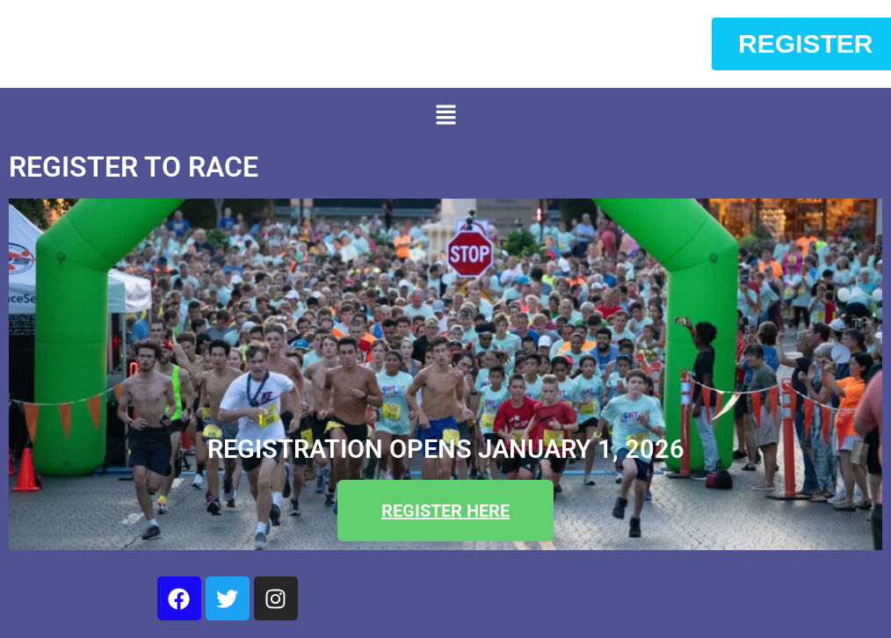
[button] (445, 116)
